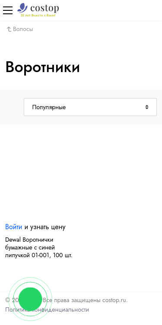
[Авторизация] (139, 10)
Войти (13, 227)
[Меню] (8, 10)
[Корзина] (154, 10)
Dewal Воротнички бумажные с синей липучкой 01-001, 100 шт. (39, 247)
